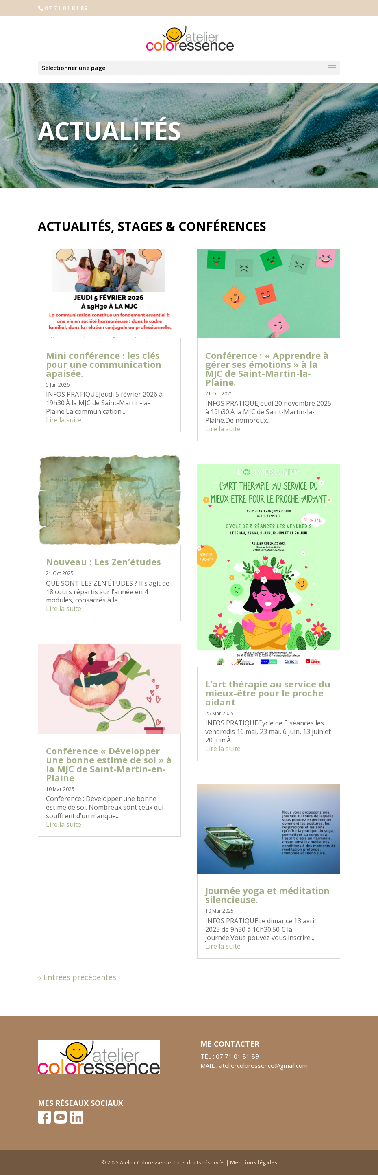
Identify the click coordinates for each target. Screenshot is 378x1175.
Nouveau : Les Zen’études (103, 562)
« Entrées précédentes (77, 977)
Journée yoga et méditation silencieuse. (267, 894)
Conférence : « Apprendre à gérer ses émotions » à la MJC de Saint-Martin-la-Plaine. (267, 368)
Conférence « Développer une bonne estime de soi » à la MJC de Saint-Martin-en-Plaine (109, 764)
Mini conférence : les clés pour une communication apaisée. (103, 364)
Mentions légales (253, 1162)
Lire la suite (63, 419)
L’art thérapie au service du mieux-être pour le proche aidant (267, 693)
